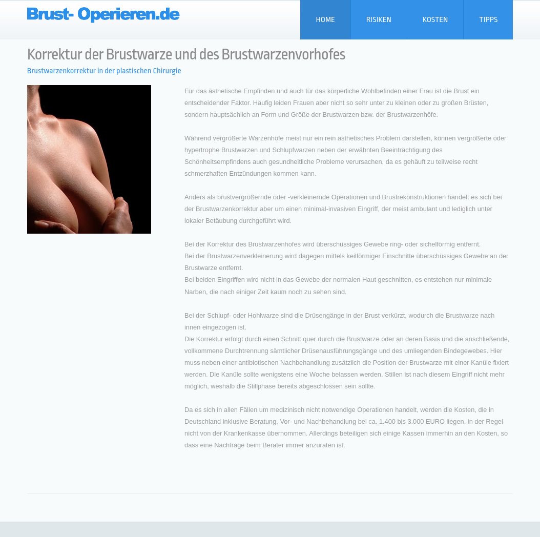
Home (325, 19)
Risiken (378, 19)
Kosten (435, 19)
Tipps (488, 19)
